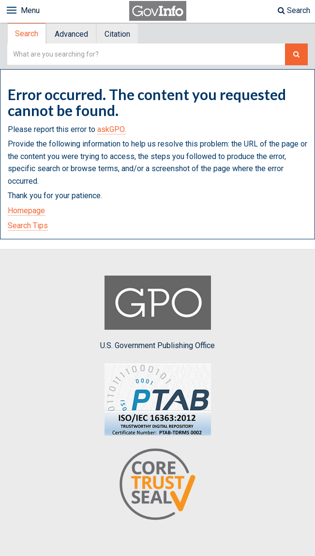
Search (294, 10)
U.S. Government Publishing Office (157, 313)
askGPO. (111, 129)
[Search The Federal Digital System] (296, 54)
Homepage (26, 210)
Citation (117, 34)
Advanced (71, 34)
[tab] (27, 33)
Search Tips (28, 225)
